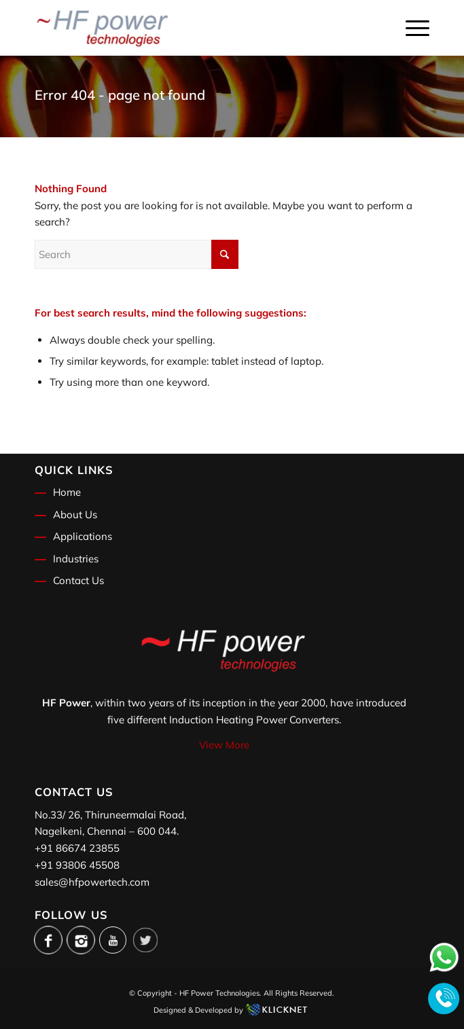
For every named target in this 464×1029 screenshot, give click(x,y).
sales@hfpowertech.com (92, 881)
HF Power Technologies (219, 993)
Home (67, 492)
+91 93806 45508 (77, 865)
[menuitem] (410, 28)
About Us (75, 514)
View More (224, 744)
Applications (82, 536)
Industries (76, 558)
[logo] (192, 28)
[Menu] (410, 28)
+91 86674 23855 (77, 848)
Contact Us (78, 580)
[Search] (136, 254)
